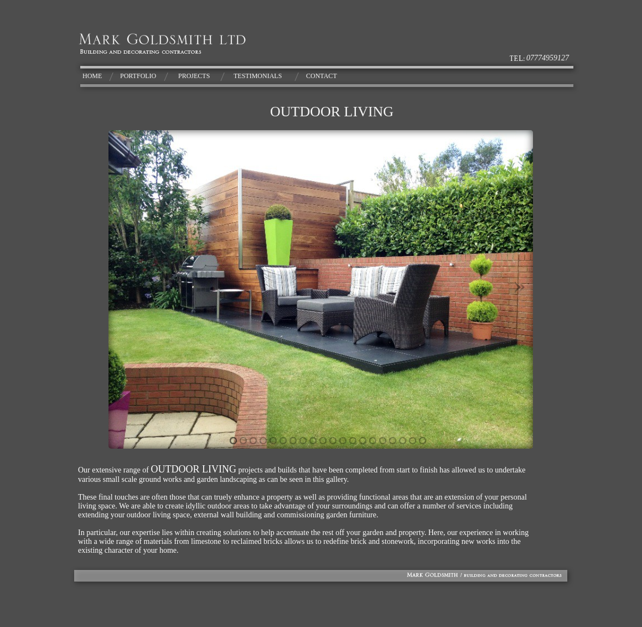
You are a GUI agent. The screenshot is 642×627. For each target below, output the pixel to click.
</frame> (320, 289)
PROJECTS (194, 76)
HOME (92, 76)
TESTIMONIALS (258, 76)
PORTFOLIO (138, 76)
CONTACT (321, 76)
